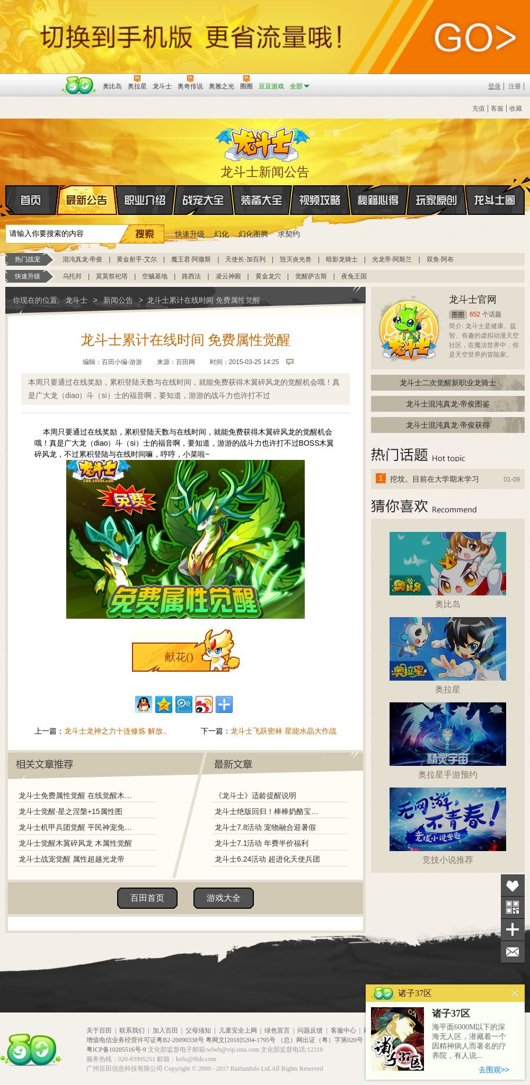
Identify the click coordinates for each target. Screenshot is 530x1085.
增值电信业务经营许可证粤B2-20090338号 (145, 1040)
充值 (478, 108)
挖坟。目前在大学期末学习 (434, 479)
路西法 (191, 276)
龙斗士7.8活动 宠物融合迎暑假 (265, 827)
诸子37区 (451, 1013)
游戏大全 (224, 897)
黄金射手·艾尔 (136, 259)
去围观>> (494, 1069)
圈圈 (458, 315)
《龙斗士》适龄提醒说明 (255, 795)
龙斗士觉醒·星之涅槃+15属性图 (70, 811)
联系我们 (132, 1030)
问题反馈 (310, 1030)
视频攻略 (320, 200)
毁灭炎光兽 (296, 259)
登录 (494, 86)
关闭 (514, 993)
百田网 (79, 85)
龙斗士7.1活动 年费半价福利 (261, 843)
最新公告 (87, 200)
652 (475, 314)
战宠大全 (203, 200)
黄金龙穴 (268, 276)
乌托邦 (72, 276)
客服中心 (343, 1030)
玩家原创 (437, 200)
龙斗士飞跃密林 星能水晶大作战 (284, 731)
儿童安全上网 (238, 1030)
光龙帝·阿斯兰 (392, 259)
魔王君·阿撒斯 (191, 259)
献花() (179, 657)
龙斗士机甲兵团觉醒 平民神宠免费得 (78, 827)
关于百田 (99, 1030)
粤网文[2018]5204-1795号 (241, 1040)
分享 (513, 930)
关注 (513, 907)
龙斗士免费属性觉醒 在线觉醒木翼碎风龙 (78, 795)
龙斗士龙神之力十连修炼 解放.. (115, 731)
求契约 (289, 234)
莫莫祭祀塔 (112, 276)
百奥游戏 (31, 79)
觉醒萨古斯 (311, 276)
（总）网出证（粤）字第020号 (320, 1040)
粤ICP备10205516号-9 (116, 1049)
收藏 (515, 108)
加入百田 (165, 1030)
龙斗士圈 (495, 190)
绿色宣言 (277, 1030)
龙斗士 (263, 142)
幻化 (221, 234)
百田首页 (147, 897)
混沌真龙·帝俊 (82, 259)
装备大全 (262, 200)
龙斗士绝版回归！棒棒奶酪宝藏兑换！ (270, 811)
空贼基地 (154, 276)
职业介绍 (145, 200)
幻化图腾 (253, 234)
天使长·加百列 (245, 259)
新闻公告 (118, 300)
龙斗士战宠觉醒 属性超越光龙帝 (72, 859)
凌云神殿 (228, 276)
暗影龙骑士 (342, 259)
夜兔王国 (354, 276)
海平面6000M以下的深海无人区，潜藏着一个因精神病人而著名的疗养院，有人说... (469, 1041)
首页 (6, 200)
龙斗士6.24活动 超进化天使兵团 (267, 859)
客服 (497, 108)
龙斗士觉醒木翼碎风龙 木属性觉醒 (75, 843)
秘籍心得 (378, 200)
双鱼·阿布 (440, 259)
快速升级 (190, 234)
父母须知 (198, 1030)
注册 (514, 86)
